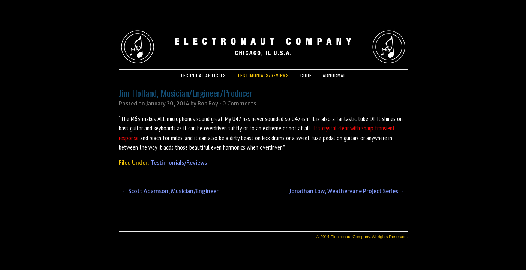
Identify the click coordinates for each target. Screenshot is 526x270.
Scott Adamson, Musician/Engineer (170, 191)
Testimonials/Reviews (263, 75)
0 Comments (239, 103)
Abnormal (334, 75)
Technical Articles (203, 75)
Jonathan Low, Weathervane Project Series (347, 191)
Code (306, 75)
